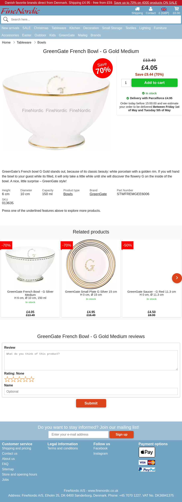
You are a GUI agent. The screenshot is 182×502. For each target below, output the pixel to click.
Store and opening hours (19, 474)
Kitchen (74, 28)
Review (9, 347)
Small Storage (112, 28)
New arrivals (10, 28)
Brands (96, 35)
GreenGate (67, 35)
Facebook (101, 448)
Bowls (68, 194)
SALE (26, 28)
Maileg (82, 35)
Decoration (91, 28)
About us (8, 458)
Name (8, 385)
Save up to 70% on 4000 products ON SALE (145, 2)
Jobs (5, 479)
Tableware (59, 28)
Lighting (145, 28)
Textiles (130, 28)
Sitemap (8, 469)
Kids (52, 35)
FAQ (5, 464)
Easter (26, 35)
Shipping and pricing (16, 448)
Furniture (160, 28)
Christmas (41, 28)
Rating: (14, 373)
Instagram (101, 453)
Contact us (9, 453)
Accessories (10, 35)
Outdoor (40, 35)
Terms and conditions (63, 448)
